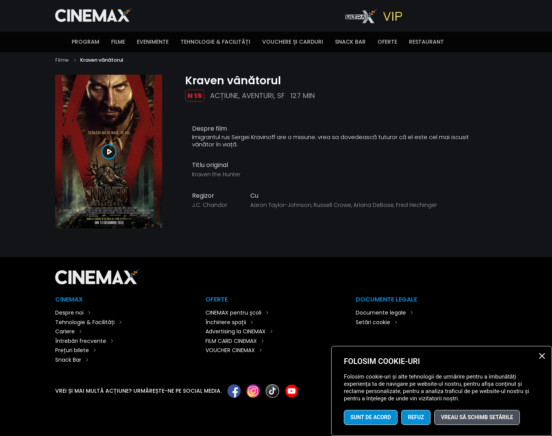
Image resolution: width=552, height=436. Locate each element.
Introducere (59, 42)
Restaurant (426, 42)
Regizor (203, 196)
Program (85, 42)
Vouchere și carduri (292, 42)
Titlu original (210, 165)
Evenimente (153, 42)
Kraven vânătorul (101, 60)
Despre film (209, 128)
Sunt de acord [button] (370, 417)
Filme (118, 42)
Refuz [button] (416, 417)
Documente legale (381, 312)
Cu (254, 196)
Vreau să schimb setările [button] (477, 417)
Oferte (387, 42)
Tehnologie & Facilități (215, 42)
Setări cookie (373, 322)
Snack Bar (350, 42)
